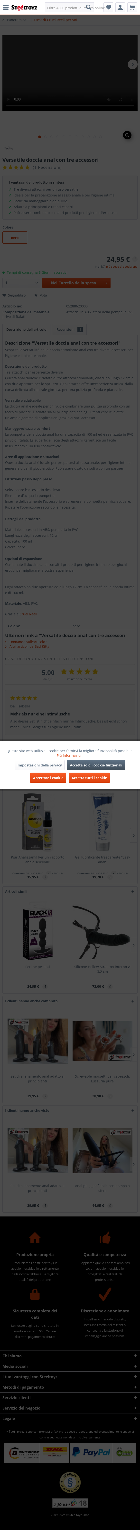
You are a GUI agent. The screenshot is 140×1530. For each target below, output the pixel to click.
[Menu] (7, 7)
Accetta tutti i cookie (89, 777)
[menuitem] (7, 7)
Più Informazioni (70, 755)
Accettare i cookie (48, 777)
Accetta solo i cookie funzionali (96, 765)
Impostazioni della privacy (40, 765)
